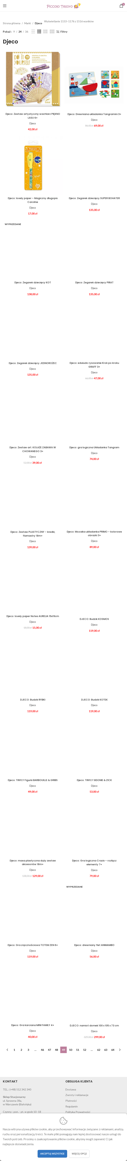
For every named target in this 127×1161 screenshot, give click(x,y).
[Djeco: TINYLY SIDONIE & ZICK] (94, 748)
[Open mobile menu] (5, 6)
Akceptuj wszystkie (52, 1153)
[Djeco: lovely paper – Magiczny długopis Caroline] (33, 165)
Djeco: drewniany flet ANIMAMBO (94, 946)
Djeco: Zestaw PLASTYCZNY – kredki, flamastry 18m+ (33, 534)
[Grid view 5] (52, 31)
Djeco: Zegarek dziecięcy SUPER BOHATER (94, 200)
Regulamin (71, 1107)
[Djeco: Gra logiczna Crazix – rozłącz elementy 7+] (94, 828)
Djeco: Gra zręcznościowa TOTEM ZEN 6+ (32, 946)
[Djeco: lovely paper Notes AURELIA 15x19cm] (33, 583)
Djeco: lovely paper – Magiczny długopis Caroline (33, 200)
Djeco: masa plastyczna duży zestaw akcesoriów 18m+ (32, 864)
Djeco (38, 23)
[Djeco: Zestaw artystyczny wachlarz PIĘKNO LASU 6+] (33, 80)
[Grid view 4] (45, 31)
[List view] (33, 31)
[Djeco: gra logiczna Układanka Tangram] (94, 414)
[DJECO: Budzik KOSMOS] (94, 584)
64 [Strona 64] (112, 1051)
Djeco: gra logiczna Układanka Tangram (94, 449)
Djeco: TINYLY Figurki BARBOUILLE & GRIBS (32, 781)
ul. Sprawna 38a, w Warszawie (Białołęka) (17, 1102)
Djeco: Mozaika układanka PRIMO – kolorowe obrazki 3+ (94, 534)
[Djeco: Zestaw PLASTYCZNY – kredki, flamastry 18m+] (33, 499)
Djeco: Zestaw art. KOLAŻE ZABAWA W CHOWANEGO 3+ (32, 449)
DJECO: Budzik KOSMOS (94, 619)
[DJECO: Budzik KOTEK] (94, 667)
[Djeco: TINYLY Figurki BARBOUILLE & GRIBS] (33, 748)
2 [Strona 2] (21, 1051)
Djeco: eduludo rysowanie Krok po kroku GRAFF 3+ (94, 365)
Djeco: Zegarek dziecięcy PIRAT (94, 283)
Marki (27, 23)
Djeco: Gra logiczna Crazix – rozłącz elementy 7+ (94, 864)
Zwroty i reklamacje (76, 1096)
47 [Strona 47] (49, 1051)
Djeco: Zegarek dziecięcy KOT (33, 283)
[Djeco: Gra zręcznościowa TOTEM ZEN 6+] (33, 913)
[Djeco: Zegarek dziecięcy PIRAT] (94, 249)
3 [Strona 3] (28, 1051)
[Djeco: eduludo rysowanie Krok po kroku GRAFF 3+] (94, 330)
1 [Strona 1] (14, 1051)
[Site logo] (64, 5)
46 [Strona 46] (42, 1051)
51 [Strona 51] (77, 1051)
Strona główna (11, 23)
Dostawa (70, 1090)
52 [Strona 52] (84, 1051)
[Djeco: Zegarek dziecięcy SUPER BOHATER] (94, 165)
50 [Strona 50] (70, 1051)
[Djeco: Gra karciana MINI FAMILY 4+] (33, 993)
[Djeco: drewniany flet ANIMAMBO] (94, 913)
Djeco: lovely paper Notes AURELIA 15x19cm (32, 618)
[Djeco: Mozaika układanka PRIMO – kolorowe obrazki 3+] (94, 498)
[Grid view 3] (39, 31)
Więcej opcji (79, 1153)
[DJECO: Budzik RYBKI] (33, 667)
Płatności (71, 1102)
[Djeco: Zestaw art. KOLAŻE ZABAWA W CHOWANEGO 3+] (33, 414)
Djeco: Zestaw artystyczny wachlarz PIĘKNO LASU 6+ (33, 116)
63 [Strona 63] (105, 1051)
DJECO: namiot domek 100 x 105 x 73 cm (94, 1027)
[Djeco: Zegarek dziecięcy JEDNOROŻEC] (33, 330)
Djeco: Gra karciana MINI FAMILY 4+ (33, 1026)
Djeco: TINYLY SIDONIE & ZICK (94, 781)
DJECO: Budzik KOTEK (94, 701)
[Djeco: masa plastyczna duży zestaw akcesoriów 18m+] (33, 828)
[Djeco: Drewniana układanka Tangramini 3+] (94, 81)
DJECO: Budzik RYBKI (32, 701)
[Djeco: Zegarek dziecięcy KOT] (33, 249)
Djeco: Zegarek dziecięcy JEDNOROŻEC (32, 363)
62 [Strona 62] (98, 1051)
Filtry (63, 31)
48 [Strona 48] (56, 1051)
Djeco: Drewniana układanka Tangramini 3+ (94, 116)
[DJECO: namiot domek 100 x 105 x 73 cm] (94, 993)
